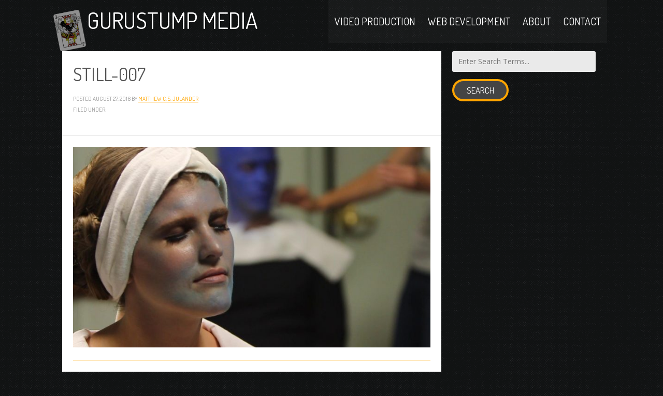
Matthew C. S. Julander (168, 112)
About (537, 27)
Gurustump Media (193, 27)
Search (480, 103)
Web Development (469, 27)
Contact (582, 27)
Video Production (375, 27)
